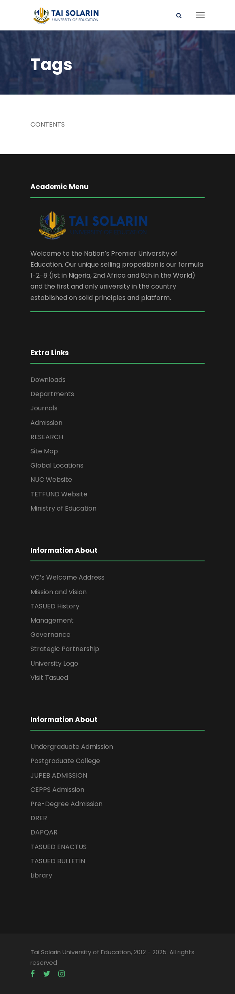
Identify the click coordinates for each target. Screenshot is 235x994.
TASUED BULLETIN (57, 861)
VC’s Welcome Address (67, 577)
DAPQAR (44, 832)
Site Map (44, 451)
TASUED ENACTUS (58, 847)
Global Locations (56, 465)
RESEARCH (46, 437)
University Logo (54, 663)
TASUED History (54, 606)
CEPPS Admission (57, 789)
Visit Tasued (49, 677)
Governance (50, 634)
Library (41, 875)
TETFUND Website (59, 494)
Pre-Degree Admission (66, 804)
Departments (52, 394)
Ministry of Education (63, 508)
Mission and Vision (58, 592)
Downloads (48, 379)
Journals (44, 408)
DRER (38, 818)
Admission (46, 422)
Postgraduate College (65, 760)
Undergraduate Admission (71, 746)
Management (52, 620)
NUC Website (51, 479)
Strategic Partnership (64, 648)
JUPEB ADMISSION (58, 775)
